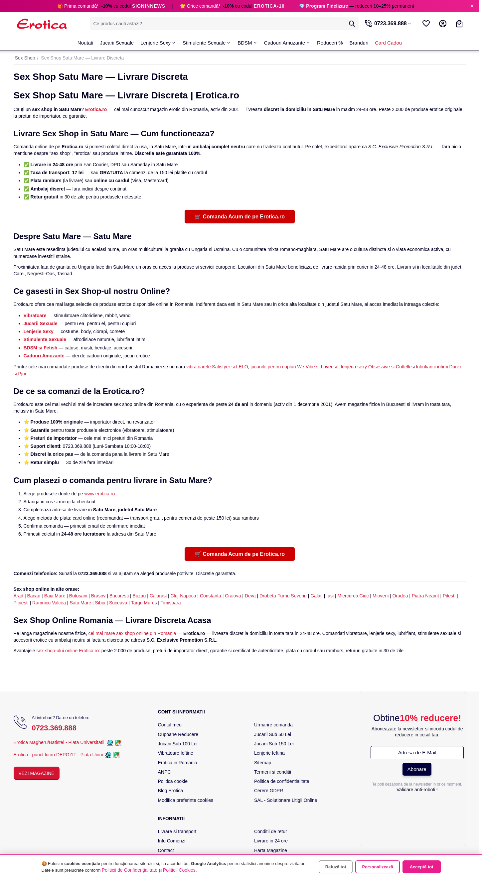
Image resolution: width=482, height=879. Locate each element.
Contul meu (170, 724)
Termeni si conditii (272, 772)
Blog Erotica (170, 790)
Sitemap (262, 762)
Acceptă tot (421, 866)
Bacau (34, 595)
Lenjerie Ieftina (269, 753)
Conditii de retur (270, 831)
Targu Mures (144, 602)
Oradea (400, 595)
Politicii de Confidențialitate (129, 870)
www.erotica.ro (99, 493)
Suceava (118, 602)
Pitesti (449, 595)
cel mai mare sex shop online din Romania (132, 633)
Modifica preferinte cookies (186, 800)
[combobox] (223, 23)
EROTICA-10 (269, 6)
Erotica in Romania (177, 762)
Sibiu (100, 602)
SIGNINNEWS (148, 6)
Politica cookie (173, 781)
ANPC (164, 772)
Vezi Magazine (37, 773)
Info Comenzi (171, 840)
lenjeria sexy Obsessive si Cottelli (375, 366)
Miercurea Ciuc (353, 595)
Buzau (139, 595)
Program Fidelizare (327, 6)
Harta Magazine (270, 850)
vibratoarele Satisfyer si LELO (217, 366)
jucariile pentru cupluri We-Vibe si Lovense (294, 366)
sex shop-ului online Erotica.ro (68, 650)
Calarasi (158, 595)
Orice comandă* (203, 6)
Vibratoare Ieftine (175, 753)
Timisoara (171, 602)
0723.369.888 (54, 728)
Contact (166, 850)
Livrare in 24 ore (271, 840)
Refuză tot (335, 866)
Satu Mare (80, 602)
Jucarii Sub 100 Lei (178, 743)
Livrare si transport (177, 831)
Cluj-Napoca (183, 595)
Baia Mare (55, 595)
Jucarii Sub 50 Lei (272, 734)
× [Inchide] (472, 6)
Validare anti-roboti (416, 789)
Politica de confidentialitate (281, 781)
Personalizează (377, 866)
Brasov (98, 595)
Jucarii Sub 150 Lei (274, 743)
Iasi (330, 595)
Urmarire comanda (273, 724)
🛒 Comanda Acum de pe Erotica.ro (240, 216)
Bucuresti (119, 595)
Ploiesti (21, 602)
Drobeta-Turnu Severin (283, 595)
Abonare (416, 769)
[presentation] (417, 808)
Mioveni (381, 595)
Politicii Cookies (179, 870)
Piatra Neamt (425, 595)
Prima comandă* (81, 6)
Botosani (78, 595)
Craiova (233, 595)
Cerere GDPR (268, 790)
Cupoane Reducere (178, 734)
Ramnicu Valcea (49, 602)
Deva (250, 595)
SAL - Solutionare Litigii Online (285, 800)
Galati (316, 595)
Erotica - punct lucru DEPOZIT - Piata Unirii (59, 754)
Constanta (210, 595)
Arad (19, 595)
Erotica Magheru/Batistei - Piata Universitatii (59, 742)
